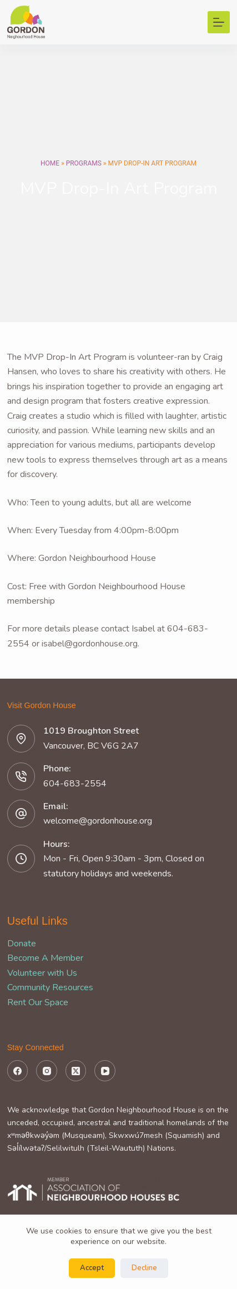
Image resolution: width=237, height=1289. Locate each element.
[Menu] (219, 22)
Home (50, 163)
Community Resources (50, 987)
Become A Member (45, 958)
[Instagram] (46, 1070)
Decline (144, 1268)
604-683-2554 (75, 784)
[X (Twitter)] (76, 1070)
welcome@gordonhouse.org (97, 821)
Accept (92, 1268)
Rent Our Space (37, 1002)
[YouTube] (104, 1070)
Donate (21, 943)
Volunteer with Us (42, 973)
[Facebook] (17, 1070)
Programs (84, 163)
